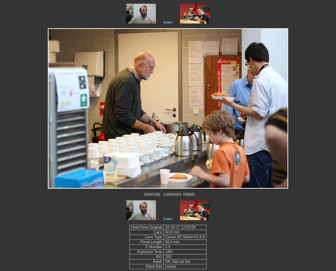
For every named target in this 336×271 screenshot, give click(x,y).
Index (167, 22)
